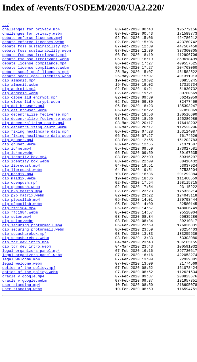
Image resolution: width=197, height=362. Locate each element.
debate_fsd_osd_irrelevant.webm (35, 66)
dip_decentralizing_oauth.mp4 (33, 143)
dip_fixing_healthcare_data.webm (36, 158)
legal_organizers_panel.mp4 (31, 296)
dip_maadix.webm (18, 209)
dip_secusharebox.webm (25, 281)
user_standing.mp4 (21, 337)
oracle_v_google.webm (24, 332)
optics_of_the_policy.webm (30, 322)
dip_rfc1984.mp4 (18, 245)
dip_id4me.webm (17, 178)
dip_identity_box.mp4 (24, 184)
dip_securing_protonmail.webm (33, 270)
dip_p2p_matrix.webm (23, 230)
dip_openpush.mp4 (20, 214)
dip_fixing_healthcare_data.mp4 (35, 153)
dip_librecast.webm (22, 199)
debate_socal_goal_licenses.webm (36, 86)
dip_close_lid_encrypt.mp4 (30, 112)
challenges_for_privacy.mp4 (31, 30)
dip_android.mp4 (18, 102)
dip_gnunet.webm (18, 168)
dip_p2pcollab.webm (22, 240)
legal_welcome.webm (22, 311)
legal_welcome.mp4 (21, 306)
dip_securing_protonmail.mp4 (32, 265)
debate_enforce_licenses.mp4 (32, 40)
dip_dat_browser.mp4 (23, 122)
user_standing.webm (22, 342)
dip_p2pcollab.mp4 (21, 235)
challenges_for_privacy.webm (32, 35)
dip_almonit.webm (20, 97)
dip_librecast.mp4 (21, 194)
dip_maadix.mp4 (17, 204)
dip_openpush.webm (21, 219)
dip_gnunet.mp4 (17, 163)
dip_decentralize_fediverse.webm (36, 138)
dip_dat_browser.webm (24, 127)
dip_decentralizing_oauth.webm (34, 148)
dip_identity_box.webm (25, 189)
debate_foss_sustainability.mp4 (35, 51)
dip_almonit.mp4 (18, 92)
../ (5, 25)
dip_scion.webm (17, 260)
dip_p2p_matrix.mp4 (22, 224)
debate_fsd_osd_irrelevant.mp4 (34, 61)
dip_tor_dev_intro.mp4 (25, 286)
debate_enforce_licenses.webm (33, 46)
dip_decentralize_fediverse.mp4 (35, 132)
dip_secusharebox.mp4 (24, 276)
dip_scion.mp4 (16, 255)
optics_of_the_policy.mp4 (28, 316)
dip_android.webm (20, 107)
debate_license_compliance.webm (35, 76)
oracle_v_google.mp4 (23, 327)
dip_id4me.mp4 (16, 173)
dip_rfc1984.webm (20, 250)
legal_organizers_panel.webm (32, 301)
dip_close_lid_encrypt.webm (31, 117)
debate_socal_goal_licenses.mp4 (35, 81)
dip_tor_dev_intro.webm (26, 291)
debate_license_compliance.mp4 (34, 71)
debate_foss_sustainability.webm (36, 56)
